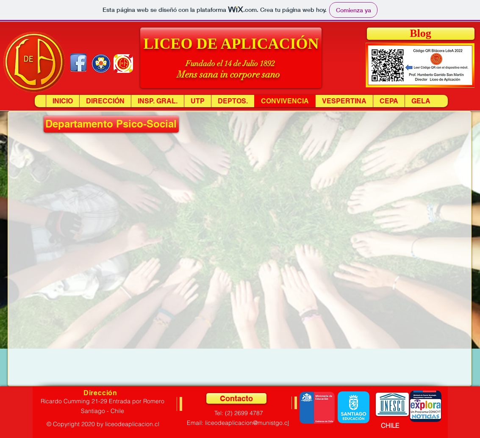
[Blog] (420, 34)
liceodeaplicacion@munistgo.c (246, 422)
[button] (231, 58)
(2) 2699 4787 (244, 413)
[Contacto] (236, 398)
